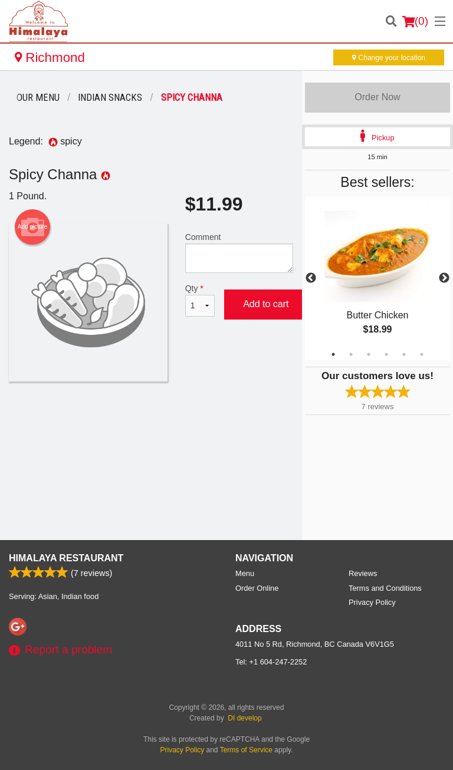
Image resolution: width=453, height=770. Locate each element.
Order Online (256, 588)
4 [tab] (386, 354)
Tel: (271, 661)
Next (444, 278)
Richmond (50, 57)
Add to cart (265, 304)
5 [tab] (404, 354)
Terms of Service (246, 750)
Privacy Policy (372, 602)
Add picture (33, 227)
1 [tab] (333, 354)
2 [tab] (351, 354)
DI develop (244, 718)
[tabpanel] (377, 278)
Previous (311, 278)
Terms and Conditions (385, 588)
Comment (239, 252)
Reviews (363, 573)
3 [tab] (369, 354)
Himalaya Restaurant (66, 558)
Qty (200, 300)
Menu (244, 573)
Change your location (388, 58)
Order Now (377, 97)
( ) (415, 21)
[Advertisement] (151, 419)
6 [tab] (422, 354)
